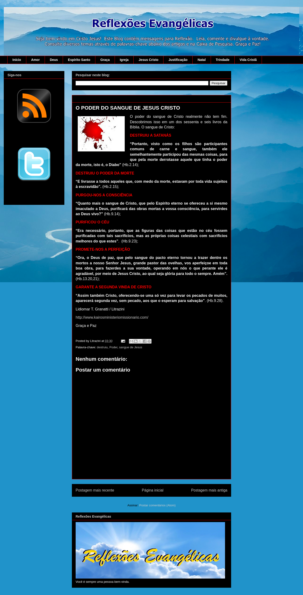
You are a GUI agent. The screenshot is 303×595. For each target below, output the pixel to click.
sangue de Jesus (130, 347)
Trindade (222, 60)
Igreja (124, 60)
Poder (113, 347)
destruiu (102, 347)
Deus (54, 60)
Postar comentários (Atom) (157, 505)
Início (16, 60)
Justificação (177, 60)
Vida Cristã (248, 60)
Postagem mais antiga (209, 490)
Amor (35, 60)
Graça (105, 60)
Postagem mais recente (95, 490)
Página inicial (152, 490)
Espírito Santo (79, 60)
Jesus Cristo (148, 60)
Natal (202, 60)
